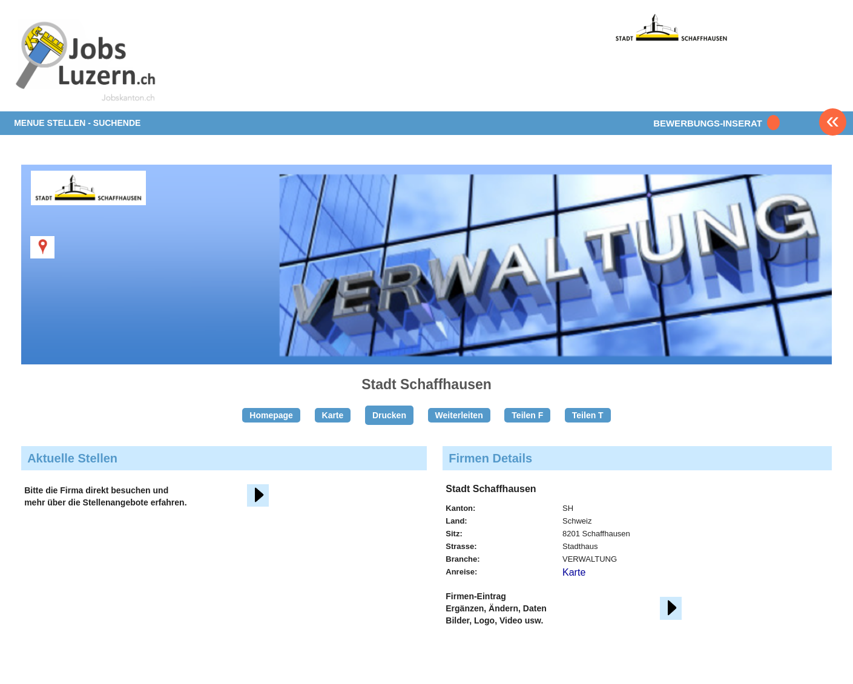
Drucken (389, 415)
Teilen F (527, 415)
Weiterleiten (459, 415)
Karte (333, 415)
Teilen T (588, 415)
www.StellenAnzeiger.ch (85, 63)
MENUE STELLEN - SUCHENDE (77, 123)
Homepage (271, 415)
